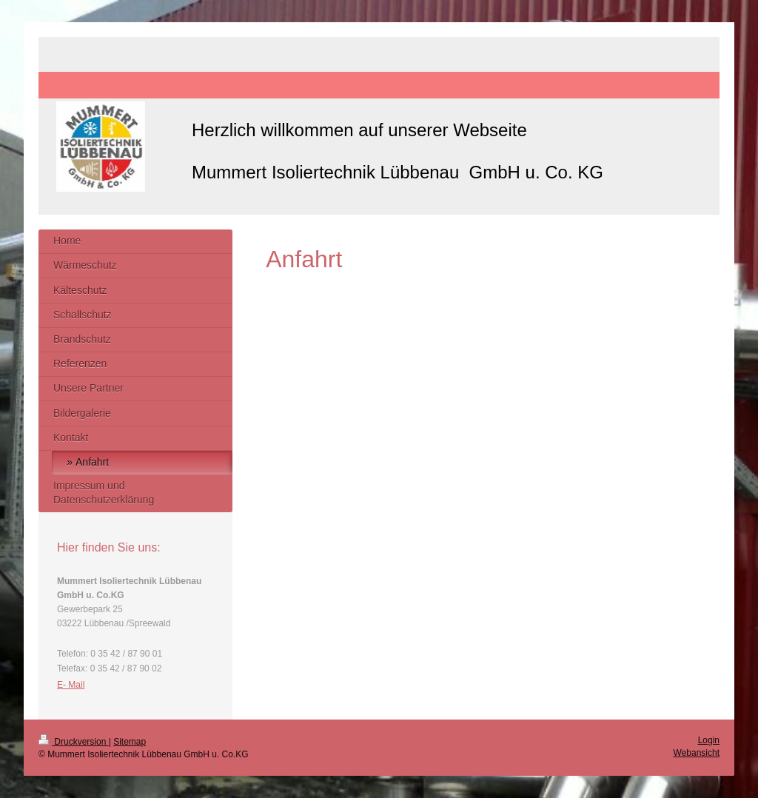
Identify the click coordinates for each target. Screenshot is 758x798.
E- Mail (70, 685)
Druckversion (73, 742)
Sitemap (129, 742)
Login (709, 740)
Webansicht (697, 753)
